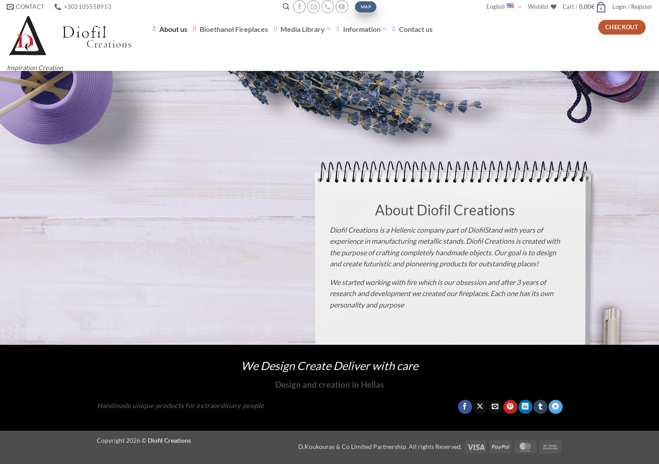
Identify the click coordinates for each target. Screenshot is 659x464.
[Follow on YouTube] (341, 6)
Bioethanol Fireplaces (230, 29)
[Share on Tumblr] (540, 407)
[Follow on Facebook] (299, 6)
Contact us (413, 29)
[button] (584, 6)
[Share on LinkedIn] (525, 407)
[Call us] (327, 6)
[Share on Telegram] (555, 407)
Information (362, 28)
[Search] (286, 6)
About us (170, 29)
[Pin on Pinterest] (510, 407)
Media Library (302, 28)
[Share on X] (480, 407)
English (504, 7)
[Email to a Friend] (495, 407)
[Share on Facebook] (465, 407)
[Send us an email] (313, 6)
